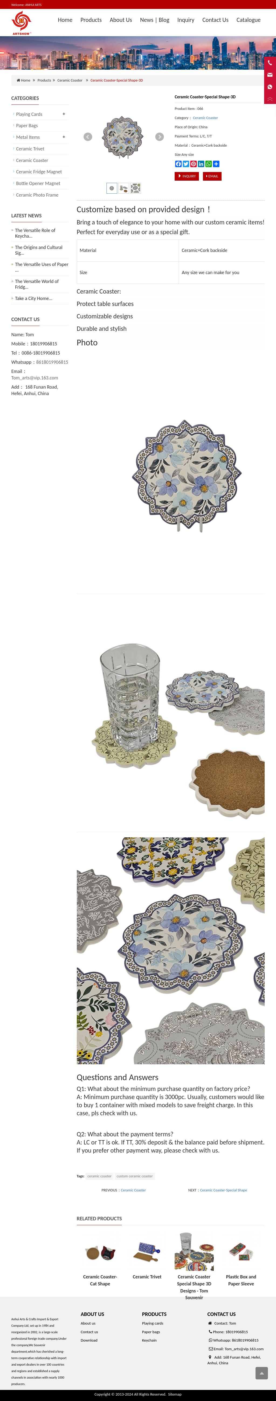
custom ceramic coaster (135, 1176)
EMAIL (212, 176)
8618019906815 (52, 362)
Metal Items (28, 137)
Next (159, 137)
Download (89, 1340)
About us (88, 1323)
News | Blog (154, 19)
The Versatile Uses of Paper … (41, 267)
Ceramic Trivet (147, 1277)
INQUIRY (187, 176)
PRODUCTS (154, 1314)
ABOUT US (92, 1314)
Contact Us (215, 19)
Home (65, 19)
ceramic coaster (100, 1176)
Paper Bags (27, 126)
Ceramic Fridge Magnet (39, 172)
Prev (88, 137)
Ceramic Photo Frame (37, 195)
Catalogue (249, 19)
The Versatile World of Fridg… (37, 284)
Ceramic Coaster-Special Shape (223, 1190)
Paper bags (151, 1331)
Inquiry (185, 19)
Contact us (89, 1331)
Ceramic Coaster (69, 80)
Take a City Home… (33, 298)
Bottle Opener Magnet (38, 183)
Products (91, 19)
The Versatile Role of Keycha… (35, 233)
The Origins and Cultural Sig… (39, 250)
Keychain (149, 1340)
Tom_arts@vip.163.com (34, 378)
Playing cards (152, 1323)
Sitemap (175, 1394)
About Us (121, 19)
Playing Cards (29, 114)
